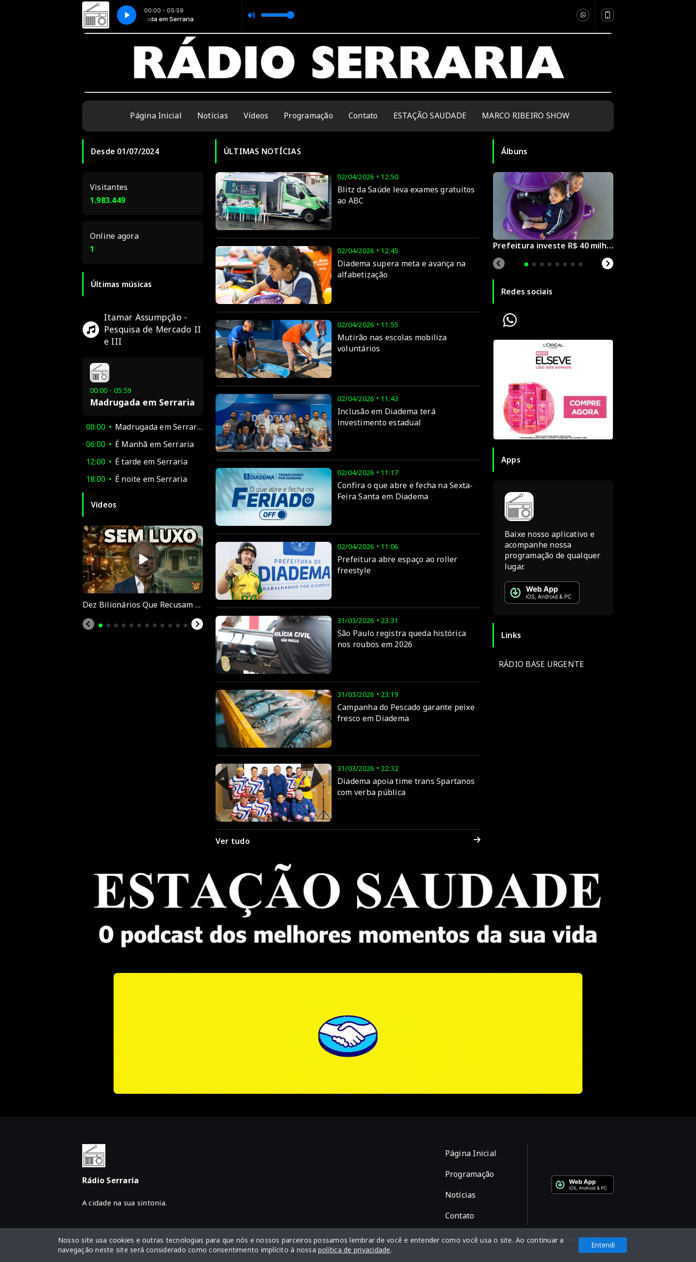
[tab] (100, 625)
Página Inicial (155, 115)
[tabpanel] (143, 567)
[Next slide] (197, 624)
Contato (363, 115)
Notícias (212, 115)
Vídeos (256, 115)
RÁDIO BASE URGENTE (541, 664)
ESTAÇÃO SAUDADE (430, 115)
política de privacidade (354, 1249)
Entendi (603, 1244)
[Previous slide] (88, 624)
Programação (308, 115)
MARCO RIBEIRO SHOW (525, 115)
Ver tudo (348, 841)
